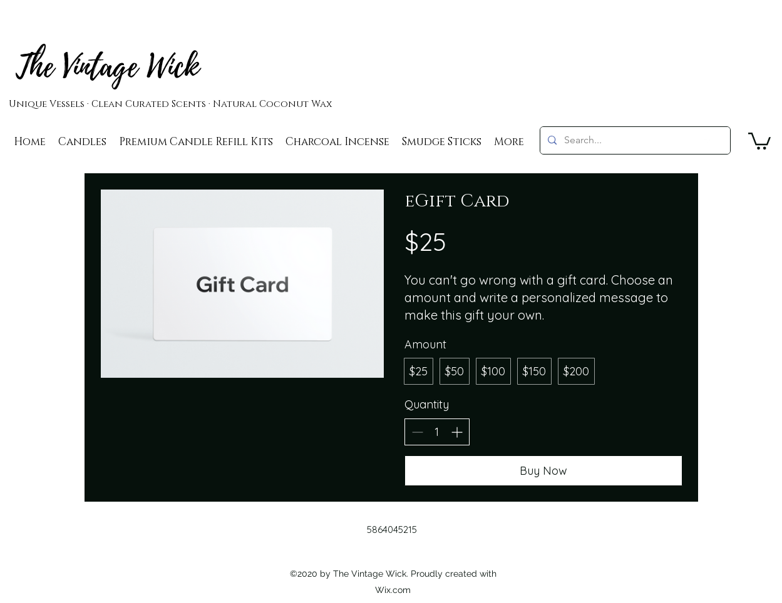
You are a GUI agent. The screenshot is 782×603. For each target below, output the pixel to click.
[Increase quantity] (456, 432)
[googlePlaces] (707, 142)
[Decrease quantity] (417, 432)
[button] (759, 140)
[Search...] (634, 140)
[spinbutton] (437, 432)
